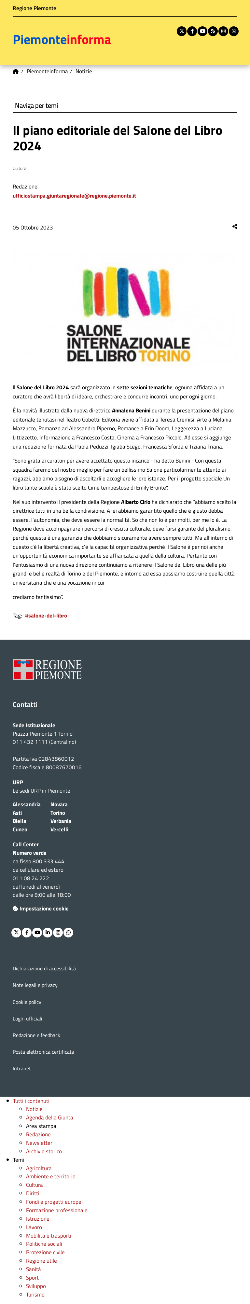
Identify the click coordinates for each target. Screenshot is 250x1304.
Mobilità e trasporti (48, 1235)
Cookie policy (27, 1002)
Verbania (60, 820)
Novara (59, 804)
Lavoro (34, 1227)
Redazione (38, 1134)
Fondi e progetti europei (54, 1201)
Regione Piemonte (34, 8)
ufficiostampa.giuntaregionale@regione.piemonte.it (74, 195)
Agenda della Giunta (49, 1117)
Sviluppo (36, 1286)
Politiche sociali (44, 1243)
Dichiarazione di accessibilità (44, 968)
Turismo (35, 1294)
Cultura (34, 1184)
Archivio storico (44, 1151)
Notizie (34, 1108)
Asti (17, 812)
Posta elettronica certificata (43, 1052)
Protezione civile (45, 1252)
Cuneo (20, 829)
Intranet (22, 1068)
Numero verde (30, 852)
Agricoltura (39, 1168)
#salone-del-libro (46, 615)
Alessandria (27, 804)
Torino (57, 812)
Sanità (33, 1269)
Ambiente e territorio (51, 1176)
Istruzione (37, 1218)
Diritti (32, 1193)
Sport (32, 1277)
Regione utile (41, 1260)
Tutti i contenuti (31, 1100)
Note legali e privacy (35, 985)
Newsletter (39, 1142)
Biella (19, 820)
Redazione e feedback (36, 1035)
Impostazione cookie (41, 908)
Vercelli (59, 829)
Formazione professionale (57, 1210)
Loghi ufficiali (27, 1018)
